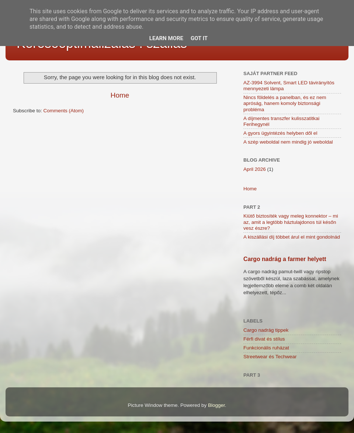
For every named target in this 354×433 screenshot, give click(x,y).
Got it (199, 38)
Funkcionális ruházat (266, 348)
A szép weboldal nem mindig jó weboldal (288, 142)
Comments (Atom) (64, 110)
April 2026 (254, 169)
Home (120, 95)
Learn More (166, 38)
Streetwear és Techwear (270, 356)
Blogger (216, 405)
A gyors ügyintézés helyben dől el (280, 133)
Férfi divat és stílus (264, 339)
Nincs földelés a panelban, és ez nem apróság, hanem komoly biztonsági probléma (284, 103)
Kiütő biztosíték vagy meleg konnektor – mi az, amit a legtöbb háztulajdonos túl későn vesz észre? (290, 221)
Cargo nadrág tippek (265, 330)
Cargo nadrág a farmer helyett (284, 259)
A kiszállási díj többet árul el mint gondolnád (291, 237)
